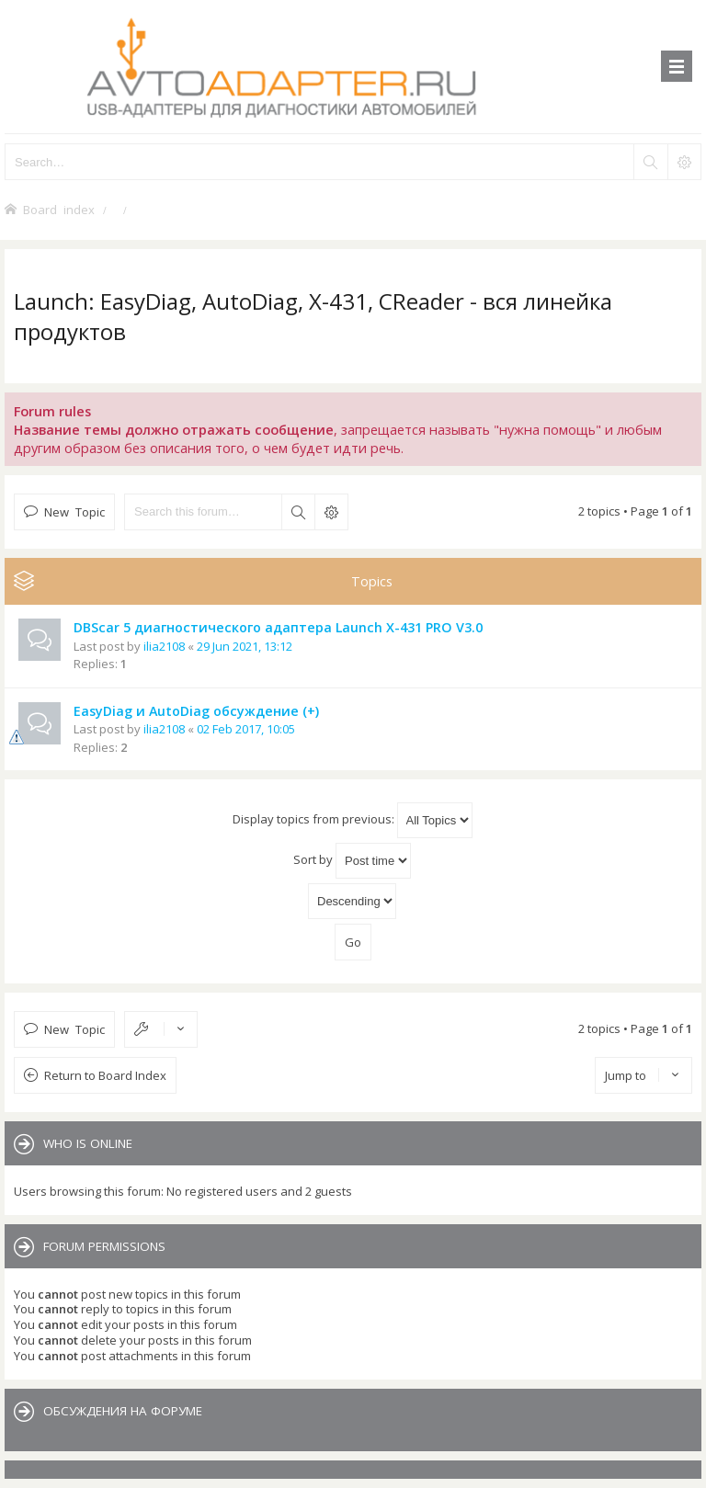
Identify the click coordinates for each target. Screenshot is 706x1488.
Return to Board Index (105, 1075)
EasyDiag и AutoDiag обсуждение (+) (196, 711)
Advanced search (330, 511)
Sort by (352, 861)
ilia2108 (164, 646)
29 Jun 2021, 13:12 (244, 646)
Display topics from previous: (353, 820)
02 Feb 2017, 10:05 (246, 729)
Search (297, 511)
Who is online (87, 1143)
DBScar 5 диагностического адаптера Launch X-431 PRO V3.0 (278, 627)
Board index (59, 209)
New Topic (74, 511)
